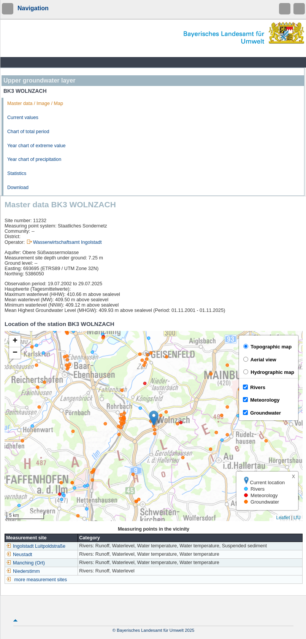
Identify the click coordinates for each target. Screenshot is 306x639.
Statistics (16, 173)
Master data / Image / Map (35, 103)
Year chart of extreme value (36, 145)
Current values (22, 117)
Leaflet (283, 517)
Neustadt (19, 554)
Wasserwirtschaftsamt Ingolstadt (67, 242)
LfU (297, 517)
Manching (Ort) (25, 563)
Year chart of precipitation (34, 159)
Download (18, 187)
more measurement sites (40, 579)
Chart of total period (28, 131)
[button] (154, 418)
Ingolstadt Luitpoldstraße (35, 546)
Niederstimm (23, 571)
